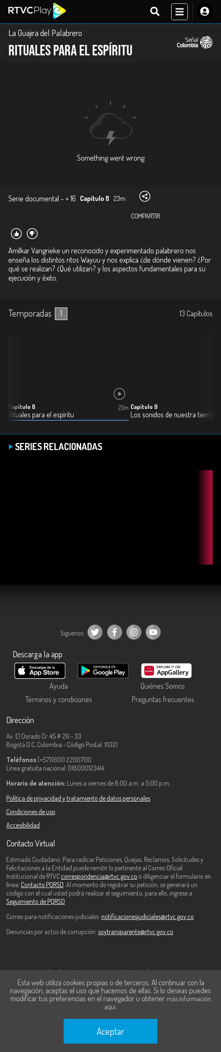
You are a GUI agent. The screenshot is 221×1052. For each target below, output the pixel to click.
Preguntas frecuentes (162, 699)
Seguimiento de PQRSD (35, 901)
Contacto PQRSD (42, 884)
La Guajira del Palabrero (45, 32)
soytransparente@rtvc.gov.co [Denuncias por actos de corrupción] (135, 931)
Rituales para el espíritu (41, 414)
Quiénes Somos (163, 685)
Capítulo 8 (21, 406)
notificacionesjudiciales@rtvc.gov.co (147, 916)
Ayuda (58, 685)
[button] (202, 384)
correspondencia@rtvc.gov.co (99, 876)
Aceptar (110, 1031)
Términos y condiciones (58, 699)
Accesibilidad (23, 825)
